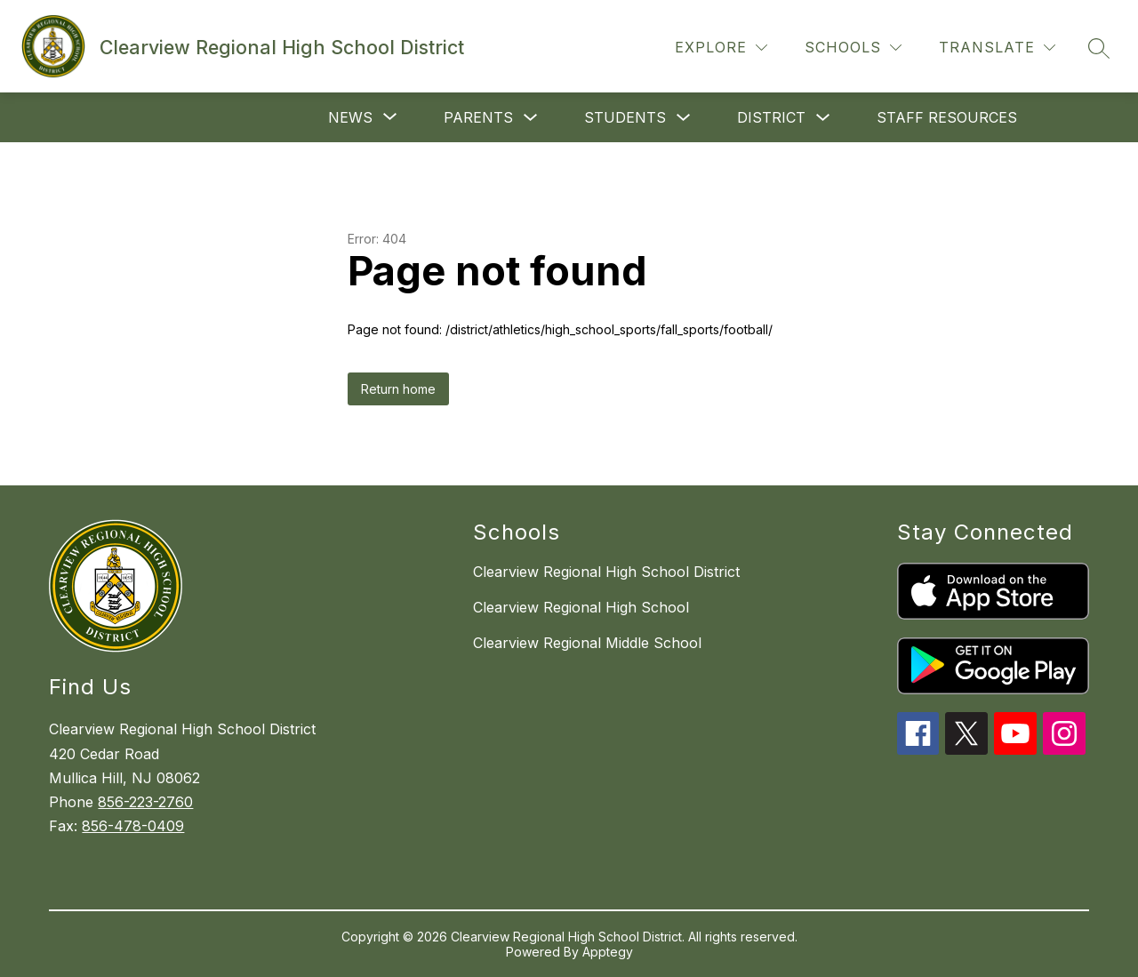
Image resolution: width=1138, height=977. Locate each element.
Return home (398, 388)
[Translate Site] (997, 47)
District (771, 117)
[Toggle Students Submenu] (683, 118)
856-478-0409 (133, 826)
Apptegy (607, 951)
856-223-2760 (145, 802)
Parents (478, 117)
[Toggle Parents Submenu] (530, 118)
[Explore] (721, 47)
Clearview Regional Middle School (587, 643)
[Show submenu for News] (350, 117)
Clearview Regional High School (581, 607)
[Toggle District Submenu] (823, 118)
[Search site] (1099, 48)
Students (625, 117)
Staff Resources (947, 117)
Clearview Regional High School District (606, 572)
